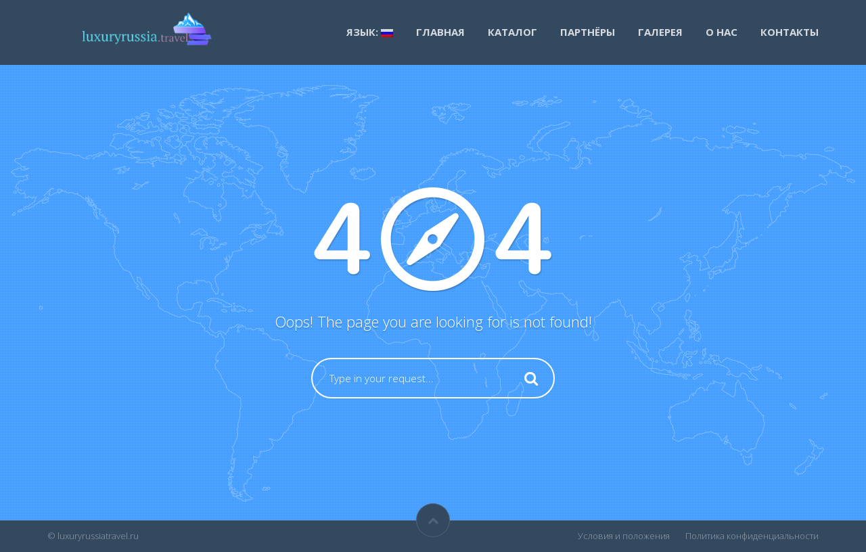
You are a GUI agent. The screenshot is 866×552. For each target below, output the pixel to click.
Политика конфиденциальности (752, 536)
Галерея (660, 32)
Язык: (369, 32)
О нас (721, 32)
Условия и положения (624, 536)
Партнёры (587, 32)
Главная (440, 32)
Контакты (789, 32)
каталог (512, 32)
